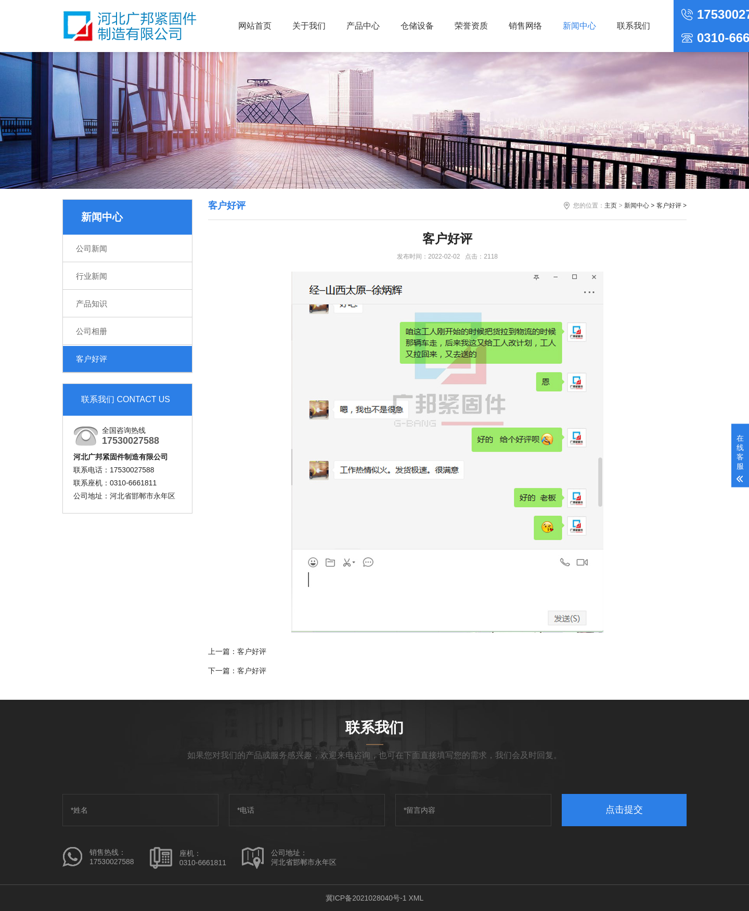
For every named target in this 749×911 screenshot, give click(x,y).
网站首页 (255, 25)
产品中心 (363, 25)
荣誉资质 (471, 25)
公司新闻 (91, 248)
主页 (610, 205)
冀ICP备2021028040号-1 (366, 898)
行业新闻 (91, 276)
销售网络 (525, 25)
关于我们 (309, 25)
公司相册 (91, 331)
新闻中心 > (639, 205)
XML (415, 898)
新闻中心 (579, 25)
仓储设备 (417, 25)
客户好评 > (671, 205)
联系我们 (633, 25)
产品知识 (91, 303)
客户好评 (91, 358)
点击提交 (624, 809)
